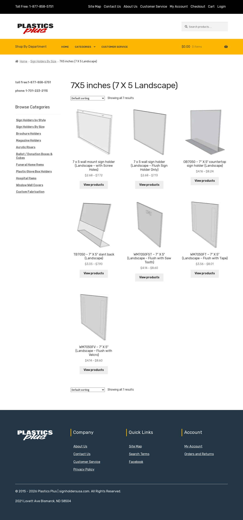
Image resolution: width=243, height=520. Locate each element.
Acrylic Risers (25, 147)
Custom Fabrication (30, 192)
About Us (130, 6)
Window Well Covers (29, 185)
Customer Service (153, 6)
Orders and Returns (199, 454)
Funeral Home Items (30, 165)
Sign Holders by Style (31, 120)
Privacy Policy (83, 469)
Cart (211, 6)
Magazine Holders (28, 140)
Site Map (94, 6)
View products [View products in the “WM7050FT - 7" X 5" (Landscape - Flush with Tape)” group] (205, 273)
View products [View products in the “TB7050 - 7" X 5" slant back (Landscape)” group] (94, 273)
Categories (83, 46)
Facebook (136, 462)
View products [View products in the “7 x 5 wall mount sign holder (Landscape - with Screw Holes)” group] (94, 185)
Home (65, 46)
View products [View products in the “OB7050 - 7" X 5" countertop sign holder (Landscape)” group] (205, 181)
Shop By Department (31, 46)
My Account (179, 6)
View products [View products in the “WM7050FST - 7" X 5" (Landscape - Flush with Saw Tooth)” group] (149, 277)
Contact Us (112, 6)
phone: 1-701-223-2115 (31, 91)
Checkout (198, 6)
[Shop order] (88, 98)
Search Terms (139, 454)
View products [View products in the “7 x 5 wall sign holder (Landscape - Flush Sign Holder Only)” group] (149, 185)
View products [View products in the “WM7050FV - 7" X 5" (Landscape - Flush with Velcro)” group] (94, 370)
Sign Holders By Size (43, 61)
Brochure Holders (28, 133)
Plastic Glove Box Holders (34, 171)
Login (221, 6)
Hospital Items (26, 178)
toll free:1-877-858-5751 (33, 82)
